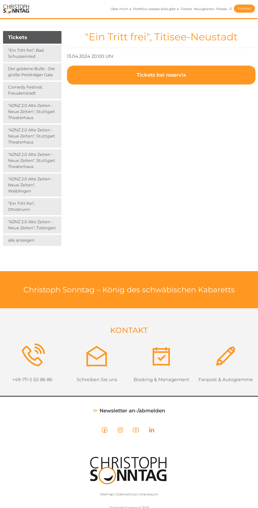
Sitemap (107, 494)
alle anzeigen (21, 240)
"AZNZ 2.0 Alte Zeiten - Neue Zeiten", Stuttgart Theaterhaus (31, 111)
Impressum (148, 494)
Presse (221, 9)
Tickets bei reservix (161, 75)
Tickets (186, 9)
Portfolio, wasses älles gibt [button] (156, 9)
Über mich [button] (121, 9)
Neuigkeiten (204, 9)
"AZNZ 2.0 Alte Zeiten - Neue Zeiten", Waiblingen (30, 185)
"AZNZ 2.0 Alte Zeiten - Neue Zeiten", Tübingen (32, 224)
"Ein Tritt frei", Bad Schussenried (26, 53)
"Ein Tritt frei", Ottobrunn (21, 206)
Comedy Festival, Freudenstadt (25, 90)
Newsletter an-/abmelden (129, 411)
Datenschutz (126, 494)
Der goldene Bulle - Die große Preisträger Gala (31, 71)
